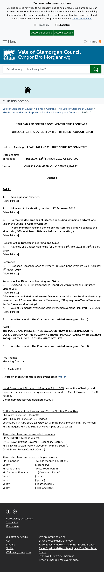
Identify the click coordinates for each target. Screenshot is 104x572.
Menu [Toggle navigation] (9, 41)
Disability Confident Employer (56, 540)
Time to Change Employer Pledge (59, 560)
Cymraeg (92, 41)
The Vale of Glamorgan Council (75, 109)
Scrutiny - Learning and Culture (59, 112)
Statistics (63, 25)
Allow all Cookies (41, 33)
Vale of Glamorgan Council (18, 109)
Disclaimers (12, 526)
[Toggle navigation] (52, 101)
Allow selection (63, 33)
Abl (8, 540)
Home (39, 109)
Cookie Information (82, 18)
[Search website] (46, 69)
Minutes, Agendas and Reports (20, 112)
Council (50, 109)
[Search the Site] (95, 69)
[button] (4, 101)
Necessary (41, 25)
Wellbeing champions (18, 552)
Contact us (12, 522)
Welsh (62, 376)
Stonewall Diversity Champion (56, 556)
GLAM (9, 548)
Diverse (10, 544)
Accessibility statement (19, 518)
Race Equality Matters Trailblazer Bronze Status (67, 544)
